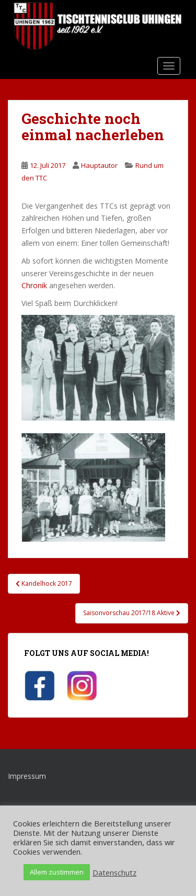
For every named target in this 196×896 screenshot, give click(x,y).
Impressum (27, 776)
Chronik (34, 285)
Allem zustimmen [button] (57, 872)
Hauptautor (99, 165)
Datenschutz (114, 872)
